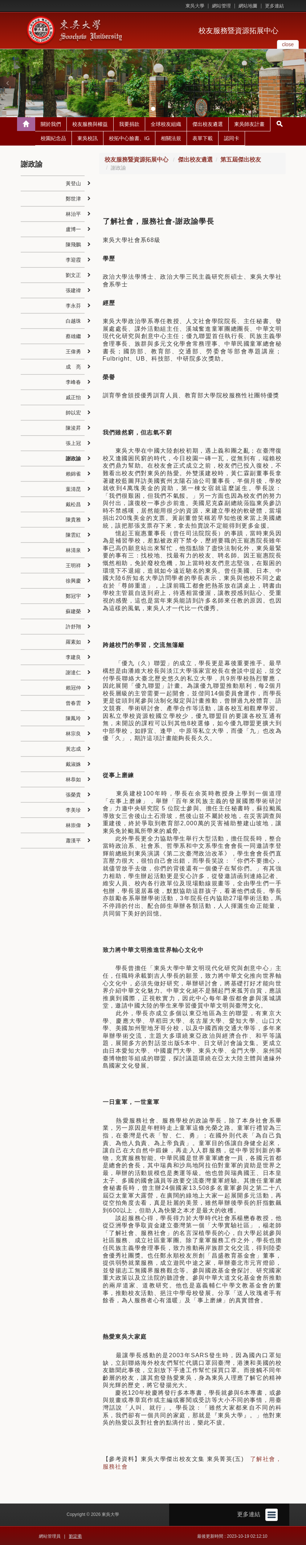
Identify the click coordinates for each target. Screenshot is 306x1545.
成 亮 (73, 366)
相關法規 (171, 137)
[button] (7, 83)
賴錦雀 (73, 473)
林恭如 (73, 779)
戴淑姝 (73, 763)
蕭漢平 (73, 840)
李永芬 (73, 305)
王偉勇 (73, 351)
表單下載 (202, 137)
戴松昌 (73, 504)
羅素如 (73, 641)
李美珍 (73, 809)
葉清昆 (73, 488)
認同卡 (231, 137)
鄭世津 (73, 198)
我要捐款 (129, 123)
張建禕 (73, 290)
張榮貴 (73, 794)
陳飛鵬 (73, 244)
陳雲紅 (73, 534)
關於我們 (51, 123)
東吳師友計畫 (249, 123)
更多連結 (274, 6)
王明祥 (73, 565)
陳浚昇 (73, 427)
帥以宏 (73, 412)
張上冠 (73, 442)
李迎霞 (73, 259)
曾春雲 (73, 702)
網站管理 (221, 6)
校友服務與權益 (90, 123)
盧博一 (73, 228)
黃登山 (73, 183)
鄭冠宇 (73, 595)
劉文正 (73, 274)
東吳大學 (194, 6)
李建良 (73, 656)
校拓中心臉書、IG (129, 137)
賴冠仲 (73, 687)
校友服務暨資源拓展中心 (238, 31)
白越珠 (73, 320)
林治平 (73, 213)
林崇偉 (73, 824)
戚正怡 (73, 397)
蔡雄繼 (73, 335)
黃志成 (73, 748)
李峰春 (73, 381)
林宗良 (73, 733)
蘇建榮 (73, 610)
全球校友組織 (166, 123)
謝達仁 (73, 672)
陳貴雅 (73, 519)
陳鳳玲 (73, 717)
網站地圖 (247, 6)
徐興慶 (73, 580)
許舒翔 (73, 626)
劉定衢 (75, 1535)
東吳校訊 (87, 137)
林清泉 (73, 549)
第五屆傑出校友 (240, 159)
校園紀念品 (53, 137)
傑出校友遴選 (207, 123)
